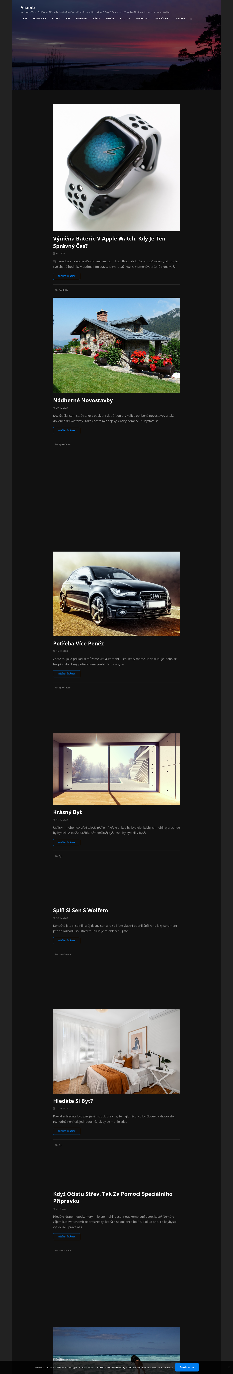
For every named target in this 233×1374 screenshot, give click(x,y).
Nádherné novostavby (83, 400)
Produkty (142, 18)
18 (140, 1342)
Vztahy (180, 18)
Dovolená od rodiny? (81, 1085)
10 (123, 1342)
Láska (96, 18)
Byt (25, 18)
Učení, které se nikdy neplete (93, 1284)
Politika (125, 18)
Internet (81, 18)
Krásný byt (67, 674)
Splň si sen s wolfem (80, 729)
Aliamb (28, 7)
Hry (68, 18)
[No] (228, 1367)
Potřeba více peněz (78, 543)
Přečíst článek (69, 277)
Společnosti (162, 18)
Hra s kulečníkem (76, 1229)
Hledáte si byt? (73, 873)
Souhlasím (187, 1367)
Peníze (110, 18)
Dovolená (39, 18)
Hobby (56, 18)
